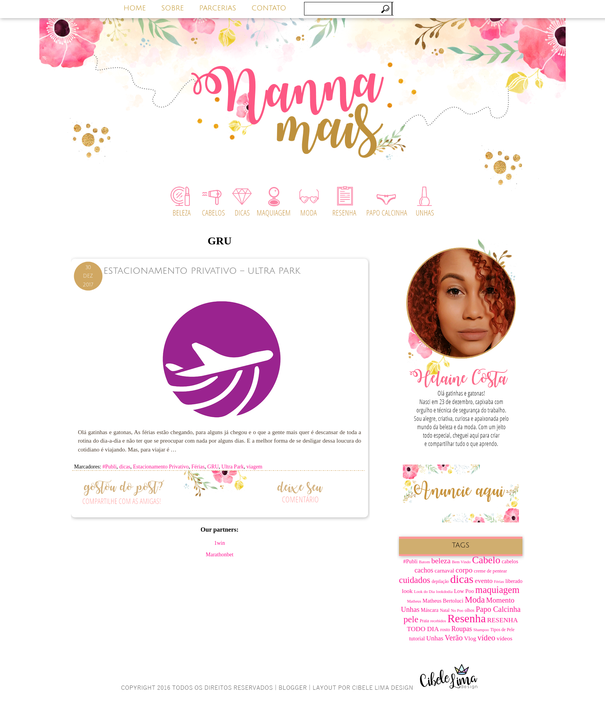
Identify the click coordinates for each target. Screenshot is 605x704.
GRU (213, 467)
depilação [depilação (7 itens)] (440, 581)
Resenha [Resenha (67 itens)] (467, 618)
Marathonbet (219, 554)
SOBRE (172, 8)
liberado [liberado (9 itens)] (513, 581)
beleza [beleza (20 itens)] (441, 561)
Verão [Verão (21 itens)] (454, 637)
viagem (254, 467)
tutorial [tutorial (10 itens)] (417, 638)
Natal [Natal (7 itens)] (445, 610)
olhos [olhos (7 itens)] (469, 610)
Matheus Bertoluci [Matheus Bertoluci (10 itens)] (442, 601)
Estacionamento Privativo (161, 467)
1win (219, 543)
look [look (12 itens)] (407, 591)
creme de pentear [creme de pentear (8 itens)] (490, 571)
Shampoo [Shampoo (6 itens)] (481, 630)
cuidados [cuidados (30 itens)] (414, 580)
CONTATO (269, 8)
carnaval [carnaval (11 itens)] (444, 571)
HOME (134, 8)
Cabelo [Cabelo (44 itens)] (486, 560)
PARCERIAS (217, 8)
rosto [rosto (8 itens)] (445, 629)
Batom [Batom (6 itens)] (424, 562)
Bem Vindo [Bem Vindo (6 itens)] (461, 562)
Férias (197, 467)
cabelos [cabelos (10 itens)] (510, 561)
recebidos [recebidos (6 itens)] (438, 621)
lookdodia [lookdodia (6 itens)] (444, 591)
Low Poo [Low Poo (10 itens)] (464, 591)
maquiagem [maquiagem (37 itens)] (497, 589)
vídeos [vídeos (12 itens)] (504, 638)
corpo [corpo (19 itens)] (464, 570)
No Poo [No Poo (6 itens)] (457, 610)
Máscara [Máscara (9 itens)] (430, 610)
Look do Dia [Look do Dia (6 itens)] (424, 591)
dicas (124, 467)
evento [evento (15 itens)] (483, 580)
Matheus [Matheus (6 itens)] (414, 601)
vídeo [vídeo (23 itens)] (486, 637)
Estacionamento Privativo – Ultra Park (201, 271)
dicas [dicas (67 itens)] (461, 579)
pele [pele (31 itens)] (411, 619)
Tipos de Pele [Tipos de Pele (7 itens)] (502, 629)
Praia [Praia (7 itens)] (424, 620)
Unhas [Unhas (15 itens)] (434, 638)
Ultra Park (232, 467)
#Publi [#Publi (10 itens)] (410, 561)
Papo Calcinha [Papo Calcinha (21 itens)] (498, 609)
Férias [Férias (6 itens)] (499, 581)
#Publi (109, 467)
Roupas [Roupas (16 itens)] (461, 629)
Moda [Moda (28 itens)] (475, 600)
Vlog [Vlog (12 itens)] (470, 638)
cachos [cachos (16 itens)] (423, 570)
